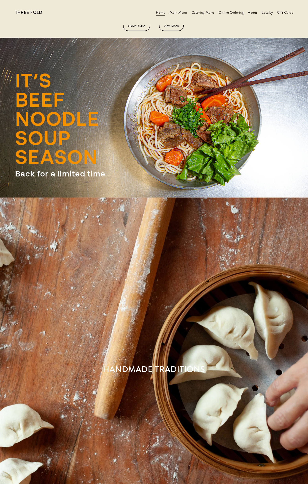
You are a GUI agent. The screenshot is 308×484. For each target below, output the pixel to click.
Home (160, 12)
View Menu (171, 26)
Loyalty (267, 12)
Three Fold (28, 12)
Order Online (136, 26)
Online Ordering (230, 12)
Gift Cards (285, 12)
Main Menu (178, 12)
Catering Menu (202, 12)
